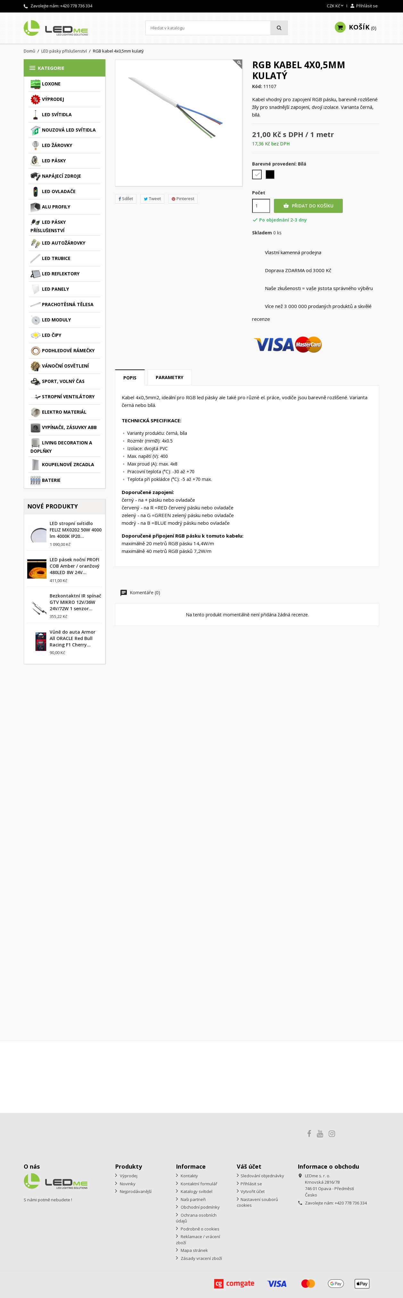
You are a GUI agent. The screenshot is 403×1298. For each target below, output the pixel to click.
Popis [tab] (129, 378)
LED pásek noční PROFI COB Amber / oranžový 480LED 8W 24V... (75, 565)
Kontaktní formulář (198, 1184)
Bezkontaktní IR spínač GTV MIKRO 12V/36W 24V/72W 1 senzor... (75, 602)
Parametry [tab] (169, 377)
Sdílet (126, 198)
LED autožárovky (57, 243)
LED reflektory (54, 274)
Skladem (262, 233)
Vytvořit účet (253, 1191)
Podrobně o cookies (199, 1229)
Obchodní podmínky (200, 1207)
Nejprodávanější (135, 1191)
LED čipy (45, 335)
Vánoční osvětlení (59, 366)
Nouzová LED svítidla (63, 130)
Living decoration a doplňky (61, 446)
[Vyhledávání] (216, 27)
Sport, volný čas (57, 382)
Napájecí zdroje (55, 176)
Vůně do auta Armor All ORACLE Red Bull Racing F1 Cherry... (72, 638)
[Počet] (261, 206)
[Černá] (270, 175)
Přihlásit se (251, 1184)
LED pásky (48, 161)
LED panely (49, 289)
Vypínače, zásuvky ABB (63, 428)
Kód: (257, 86)
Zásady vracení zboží (201, 1258)
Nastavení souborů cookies (257, 1202)
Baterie (45, 480)
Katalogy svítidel (196, 1191)
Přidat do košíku (308, 206)
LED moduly (50, 320)
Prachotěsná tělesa (62, 305)
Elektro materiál (58, 412)
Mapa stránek (194, 1250)
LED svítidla (51, 115)
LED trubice (50, 259)
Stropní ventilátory (62, 397)
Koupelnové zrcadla (62, 465)
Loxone (45, 84)
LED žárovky (51, 146)
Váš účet (249, 1166)
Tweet (152, 198)
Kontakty (189, 1176)
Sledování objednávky (262, 1176)
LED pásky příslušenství (48, 225)
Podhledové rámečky (62, 351)
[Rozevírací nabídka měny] (336, 6)
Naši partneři (193, 1199)
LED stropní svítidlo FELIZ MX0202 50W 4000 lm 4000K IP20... (76, 529)
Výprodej (47, 99)
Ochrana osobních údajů (196, 1218)
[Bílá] (257, 175)
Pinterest (183, 198)
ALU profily (50, 207)
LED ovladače (53, 192)
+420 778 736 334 (76, 6)
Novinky (127, 1184)
